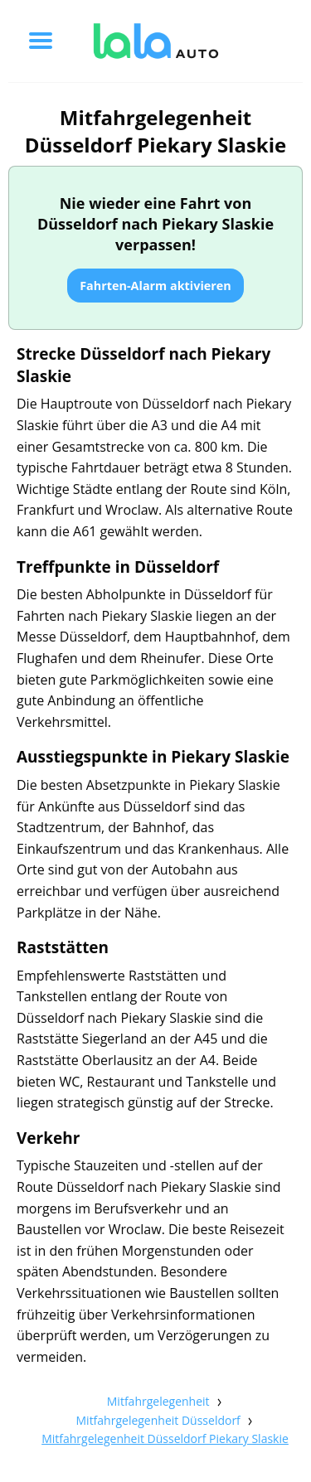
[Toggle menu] (41, 41)
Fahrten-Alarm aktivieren (155, 285)
